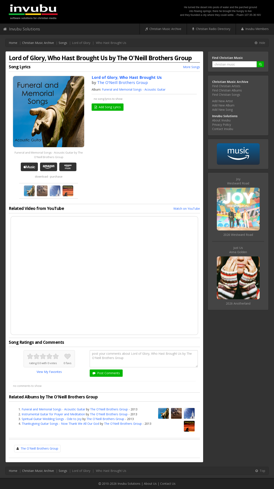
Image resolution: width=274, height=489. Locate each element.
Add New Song (222, 110)
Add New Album (223, 105)
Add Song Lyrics (107, 107)
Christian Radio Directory (211, 29)
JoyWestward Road (238, 181)
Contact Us (168, 484)
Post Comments (106, 373)
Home (13, 43)
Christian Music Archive (163, 29)
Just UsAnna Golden (238, 250)
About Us (150, 484)
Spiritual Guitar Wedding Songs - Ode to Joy (52, 419)
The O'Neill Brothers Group (122, 82)
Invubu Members (255, 29)
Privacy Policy (221, 125)
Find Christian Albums (227, 90)
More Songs (191, 67)
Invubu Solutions (21, 28)
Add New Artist (222, 101)
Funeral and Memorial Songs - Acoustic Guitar (133, 89)
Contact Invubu (222, 129)
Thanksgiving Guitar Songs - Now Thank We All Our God (60, 424)
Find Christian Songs (226, 95)
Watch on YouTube (186, 208)
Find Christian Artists (226, 86)
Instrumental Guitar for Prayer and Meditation (53, 414)
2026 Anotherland (238, 303)
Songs (63, 43)
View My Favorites (49, 372)
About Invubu (221, 120)
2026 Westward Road (238, 235)
